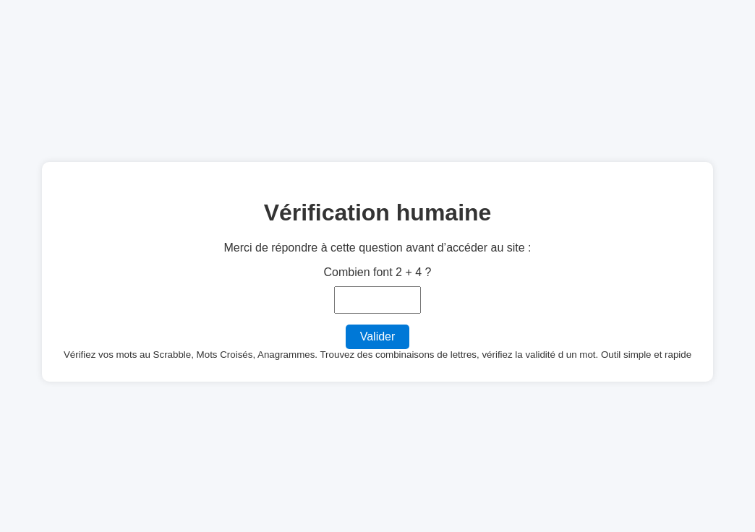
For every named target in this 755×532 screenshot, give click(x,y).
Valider (378, 336)
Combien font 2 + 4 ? (378, 272)
